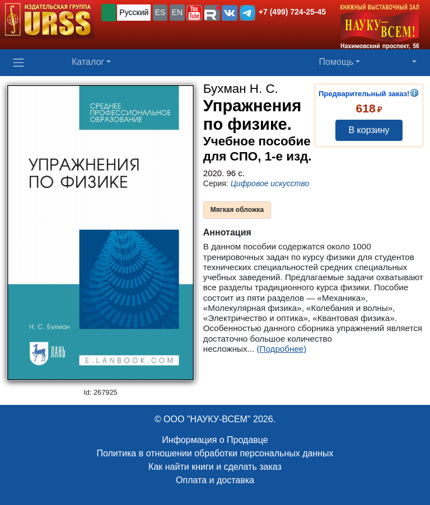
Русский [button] (133, 12)
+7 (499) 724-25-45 (292, 11)
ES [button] (160, 12)
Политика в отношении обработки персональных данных (214, 453)
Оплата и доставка (215, 480)
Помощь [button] (336, 62)
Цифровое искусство (270, 183)
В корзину (368, 130)
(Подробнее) (281, 348)
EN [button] (177, 12)
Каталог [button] (88, 62)
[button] (194, 13)
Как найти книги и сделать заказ (215, 466)
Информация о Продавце (215, 440)
